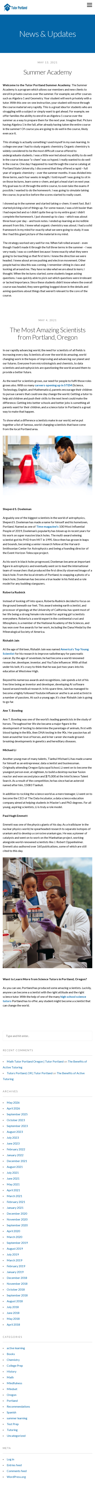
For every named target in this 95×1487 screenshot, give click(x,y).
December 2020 (17, 1213)
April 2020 (13, 1231)
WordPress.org (16, 1476)
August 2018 (15, 1301)
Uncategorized (16, 1435)
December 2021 (17, 1161)
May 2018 (13, 1318)
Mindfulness (14, 1383)
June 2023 (13, 1143)
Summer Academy (47, 72)
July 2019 (13, 1254)
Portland (12, 1400)
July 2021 (13, 1172)
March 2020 (14, 1237)
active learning (16, 1348)
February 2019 (16, 1266)
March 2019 (14, 1260)
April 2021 (13, 1190)
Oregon (11, 1394)
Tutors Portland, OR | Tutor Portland (29, 1073)
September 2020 (17, 1225)
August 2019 (15, 1248)
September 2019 (17, 1242)
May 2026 (13, 1102)
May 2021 (13, 1184)
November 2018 (17, 1283)
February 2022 (16, 1149)
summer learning (17, 1418)
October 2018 (16, 1289)
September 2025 (17, 1114)
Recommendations (18, 1406)
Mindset (12, 1389)
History (11, 1371)
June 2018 (13, 1312)
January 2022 (15, 1155)
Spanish (11, 1412)
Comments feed (17, 1471)
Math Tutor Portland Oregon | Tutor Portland (35, 1061)
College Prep (15, 1365)
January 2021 (15, 1207)
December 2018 (17, 1277)
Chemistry (13, 1359)
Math (10, 1377)
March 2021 (14, 1196)
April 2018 (13, 1324)
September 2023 (17, 1126)
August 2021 (15, 1166)
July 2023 (13, 1137)
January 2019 (15, 1272)
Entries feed (14, 1465)
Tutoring (12, 1429)
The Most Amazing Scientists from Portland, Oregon (48, 333)
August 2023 (15, 1131)
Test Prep (13, 1424)
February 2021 (16, 1201)
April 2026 (13, 1108)
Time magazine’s (47, 526)
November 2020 (17, 1219)
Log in (10, 1459)
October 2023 (16, 1120)
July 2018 (13, 1307)
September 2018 (17, 1295)
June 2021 (13, 1178)
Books (11, 1354)
